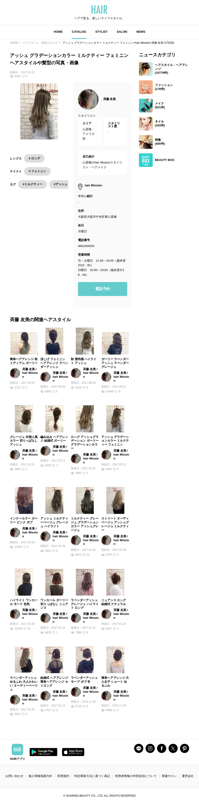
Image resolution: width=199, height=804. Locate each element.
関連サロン (169, 776)
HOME (58, 31)
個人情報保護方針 (40, 776)
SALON (122, 31)
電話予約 (102, 289)
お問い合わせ (14, 776)
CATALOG (79, 31)
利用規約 (63, 776)
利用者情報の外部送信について (136, 776)
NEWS (140, 31)
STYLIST (101, 31)
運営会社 (188, 776)
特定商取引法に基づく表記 (92, 776)
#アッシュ (60, 184)
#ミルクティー (32, 184)
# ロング (34, 158)
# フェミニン (37, 171)
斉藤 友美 (109, 99)
